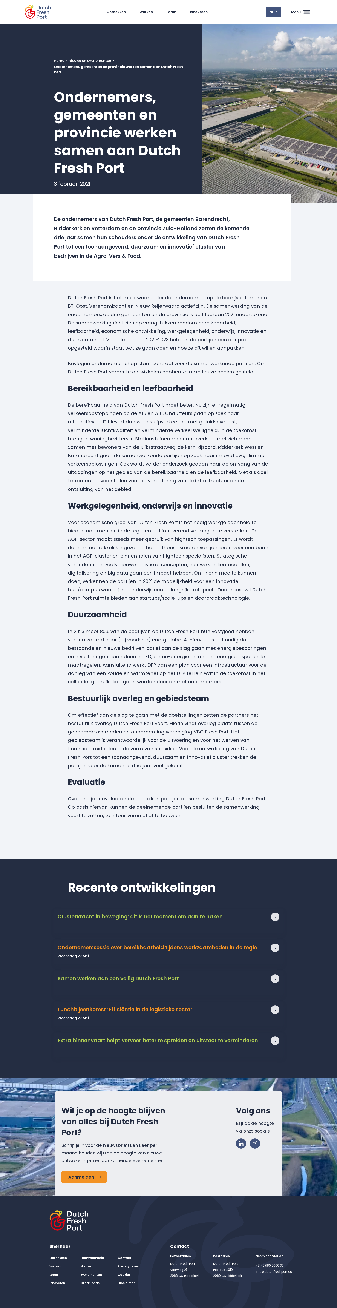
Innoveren (199, 11)
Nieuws (86, 1266)
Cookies (124, 1275)
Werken (146, 11)
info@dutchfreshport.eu (274, 1272)
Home (59, 60)
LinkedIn (242, 1142)
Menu (301, 12)
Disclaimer (126, 1283)
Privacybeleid (128, 1266)
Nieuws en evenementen (90, 60)
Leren (171, 11)
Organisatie (90, 1283)
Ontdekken (116, 11)
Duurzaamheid (92, 1258)
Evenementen (91, 1275)
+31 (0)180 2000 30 (270, 1265)
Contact (124, 1258)
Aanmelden (81, 1177)
